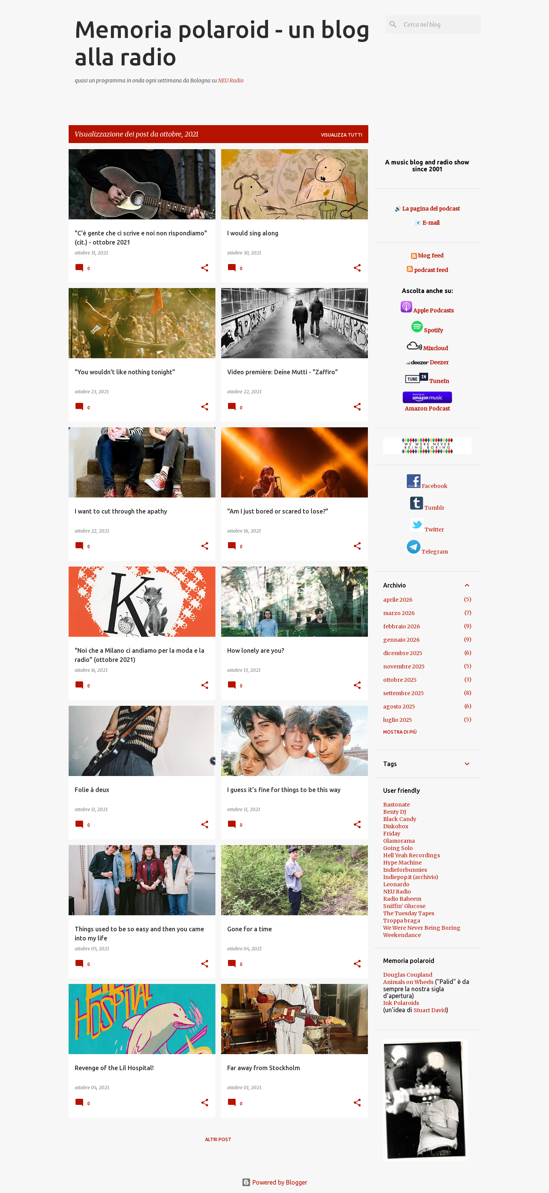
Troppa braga (401, 920)
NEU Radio (231, 80)
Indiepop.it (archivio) (410, 877)
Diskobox (395, 826)
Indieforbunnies (405, 869)
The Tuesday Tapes (408, 913)
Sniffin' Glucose (404, 906)
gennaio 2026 (401, 639)
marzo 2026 (399, 613)
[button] (204, 268)
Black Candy (399, 819)
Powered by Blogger (274, 1182)
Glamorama (399, 840)
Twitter (427, 529)
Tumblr (427, 507)
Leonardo (396, 884)
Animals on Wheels (408, 982)
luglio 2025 (397, 719)
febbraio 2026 (401, 626)
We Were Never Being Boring (422, 927)
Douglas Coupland (407, 974)
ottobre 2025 (400, 679)
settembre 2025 (403, 693)
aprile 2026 (398, 599)
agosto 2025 (399, 706)
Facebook (427, 486)
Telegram (427, 551)
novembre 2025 (404, 666)
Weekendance (402, 935)
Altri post (218, 1139)
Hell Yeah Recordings (411, 855)
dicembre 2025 (402, 653)
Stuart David (430, 1010)
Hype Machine (402, 862)
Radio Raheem (402, 898)
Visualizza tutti (341, 134)
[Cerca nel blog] (441, 24)
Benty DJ (394, 811)
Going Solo (398, 848)
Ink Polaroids (401, 1003)
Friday (391, 833)
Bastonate (396, 804)
